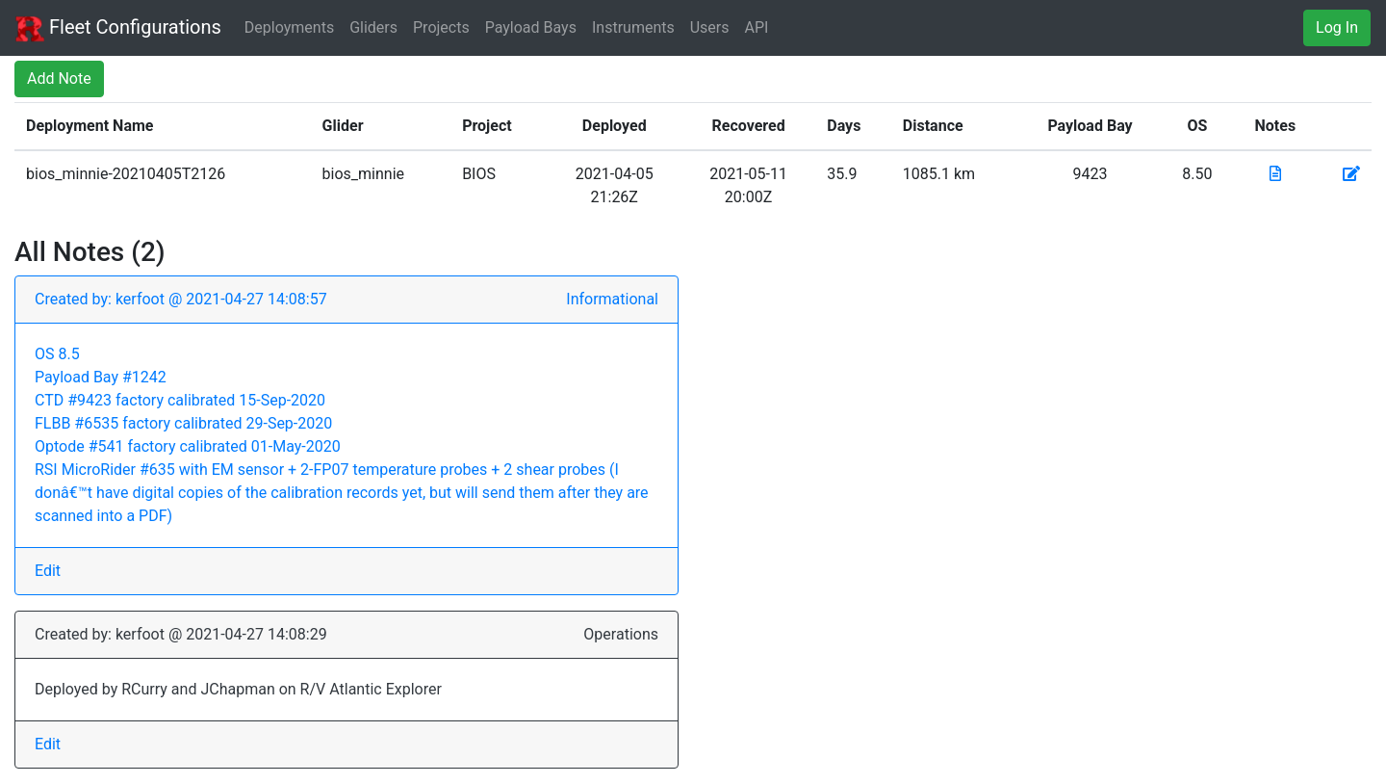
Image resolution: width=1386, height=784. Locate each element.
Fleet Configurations (118, 28)
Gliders (373, 27)
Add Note (59, 78)
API (757, 27)
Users (710, 27)
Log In (1337, 27)
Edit (48, 571)
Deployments (289, 27)
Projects (441, 27)
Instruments (633, 27)
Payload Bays (531, 27)
